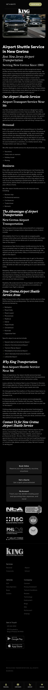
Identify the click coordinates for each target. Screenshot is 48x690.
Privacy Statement (30, 587)
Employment (28, 600)
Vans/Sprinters (11, 587)
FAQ (25, 607)
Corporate (10, 571)
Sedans (8, 593)
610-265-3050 (11, 626)
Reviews (26, 593)
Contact (27, 583)
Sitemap (27, 614)
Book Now (35, 4)
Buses (8, 590)
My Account (28, 610)
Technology (28, 597)
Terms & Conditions (30, 590)
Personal (9, 568)
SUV (7, 583)
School (27, 571)
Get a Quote (11, 4)
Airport (27, 568)
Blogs (26, 604)
